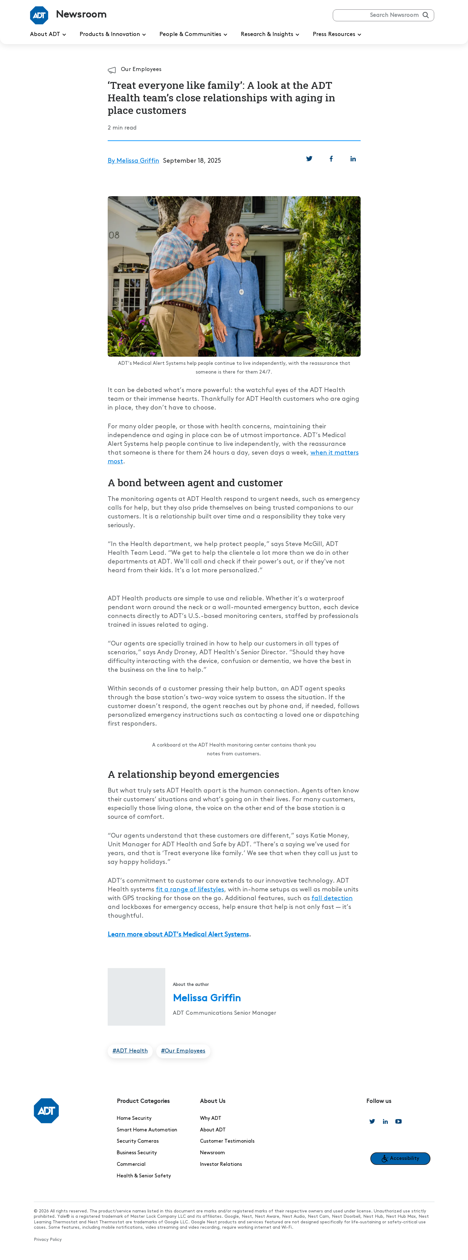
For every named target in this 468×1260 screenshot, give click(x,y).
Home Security (134, 1118)
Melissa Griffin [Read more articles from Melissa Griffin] (207, 999)
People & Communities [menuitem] (194, 35)
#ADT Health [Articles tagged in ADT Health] (130, 1051)
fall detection (332, 898)
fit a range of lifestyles (190, 890)
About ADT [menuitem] (49, 35)
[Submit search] (425, 15)
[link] (309, 158)
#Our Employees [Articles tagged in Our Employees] (183, 1051)
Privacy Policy (48, 1239)
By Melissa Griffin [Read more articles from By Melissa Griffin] (133, 161)
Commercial (131, 1164)
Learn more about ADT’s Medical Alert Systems (178, 935)
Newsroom (212, 1152)
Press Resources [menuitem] (338, 35)
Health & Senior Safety (144, 1176)
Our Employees (141, 69)
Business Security (137, 1152)
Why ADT (210, 1118)
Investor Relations (221, 1164)
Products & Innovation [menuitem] (114, 35)
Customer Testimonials (227, 1141)
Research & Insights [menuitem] (271, 35)
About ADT (213, 1130)
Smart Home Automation (147, 1130)
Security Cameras (138, 1141)
